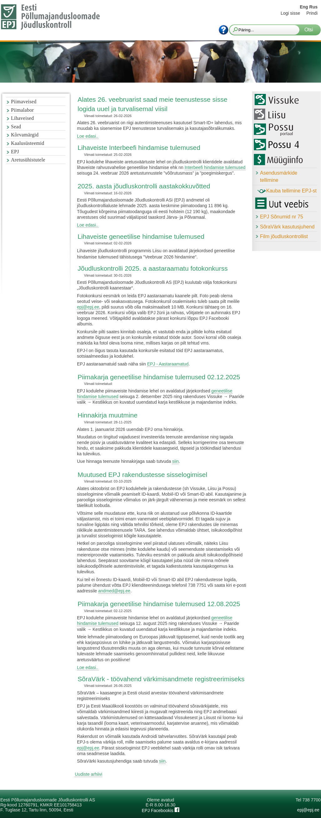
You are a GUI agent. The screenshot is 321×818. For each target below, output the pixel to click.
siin (175, 461)
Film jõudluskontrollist (284, 236)
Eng (304, 6)
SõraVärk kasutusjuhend (287, 226)
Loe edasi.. (88, 136)
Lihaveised (22, 118)
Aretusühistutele (28, 159)
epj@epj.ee (88, 306)
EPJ (15, 151)
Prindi (312, 13)
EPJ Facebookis (160, 810)
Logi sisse (290, 13)
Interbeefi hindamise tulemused (215, 167)
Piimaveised (24, 101)
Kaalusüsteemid (27, 143)
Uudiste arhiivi (88, 774)
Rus (313, 6)
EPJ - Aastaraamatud (167, 363)
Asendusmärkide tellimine (278, 176)
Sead (16, 126)
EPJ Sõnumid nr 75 (281, 216)
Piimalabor (22, 110)
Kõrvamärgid (24, 134)
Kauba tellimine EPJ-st (287, 191)
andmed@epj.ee (114, 590)
